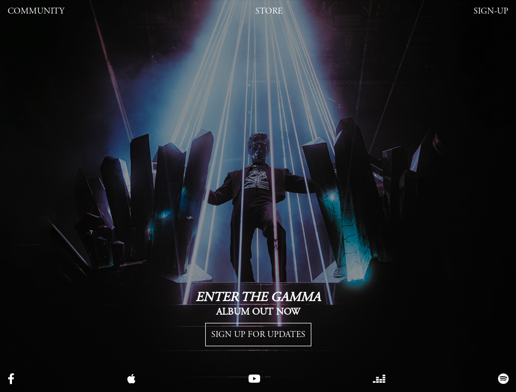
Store (268, 11)
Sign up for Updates (258, 334)
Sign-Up (491, 11)
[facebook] (11, 380)
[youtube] (254, 380)
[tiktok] (379, 380)
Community (36, 11)
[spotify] (503, 380)
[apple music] (131, 380)
